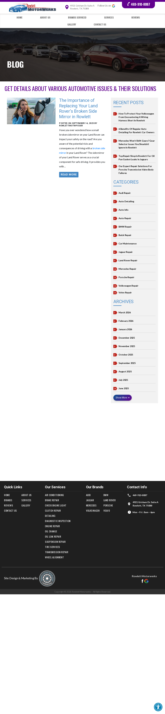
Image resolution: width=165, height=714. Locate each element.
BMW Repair (125, 226)
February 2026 (126, 320)
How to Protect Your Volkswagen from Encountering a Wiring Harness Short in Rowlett (136, 117)
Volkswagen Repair (128, 285)
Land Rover (109, 500)
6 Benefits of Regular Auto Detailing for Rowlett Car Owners (136, 130)
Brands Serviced (77, 17)
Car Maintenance (127, 243)
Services (109, 17)
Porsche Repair (126, 277)
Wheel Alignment (54, 557)
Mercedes (91, 505)
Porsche (108, 505)
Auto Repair (125, 218)
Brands (8, 500)
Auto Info (123, 209)
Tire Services (52, 547)
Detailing (50, 515)
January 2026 (125, 329)
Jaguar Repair (126, 252)
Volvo (106, 510)
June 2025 (124, 388)
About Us (45, 17)
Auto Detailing (126, 201)
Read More (69, 174)
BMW (105, 495)
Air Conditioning (54, 495)
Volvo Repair (125, 292)
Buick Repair (125, 235)
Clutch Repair (53, 510)
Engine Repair (52, 526)
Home (19, 17)
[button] (158, 707)
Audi (88, 495)
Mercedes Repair (127, 268)
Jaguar (90, 500)
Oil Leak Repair (53, 536)
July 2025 (123, 379)
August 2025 (125, 371)
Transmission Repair (56, 552)
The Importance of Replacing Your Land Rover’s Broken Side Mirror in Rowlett (78, 108)
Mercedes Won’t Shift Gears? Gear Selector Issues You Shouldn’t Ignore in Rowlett (137, 144)
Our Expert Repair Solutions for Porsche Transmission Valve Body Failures (136, 169)
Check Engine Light (55, 505)
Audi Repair (125, 193)
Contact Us (100, 24)
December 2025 (127, 337)
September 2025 (127, 363)
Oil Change (51, 531)
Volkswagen (93, 510)
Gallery (71, 24)
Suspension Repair (55, 541)
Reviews (135, 17)
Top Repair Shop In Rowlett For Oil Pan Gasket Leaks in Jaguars (137, 158)
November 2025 (127, 346)
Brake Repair (52, 500)
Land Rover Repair (128, 260)
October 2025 (126, 354)
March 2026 (125, 312)
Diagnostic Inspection (58, 521)
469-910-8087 (138, 4)
